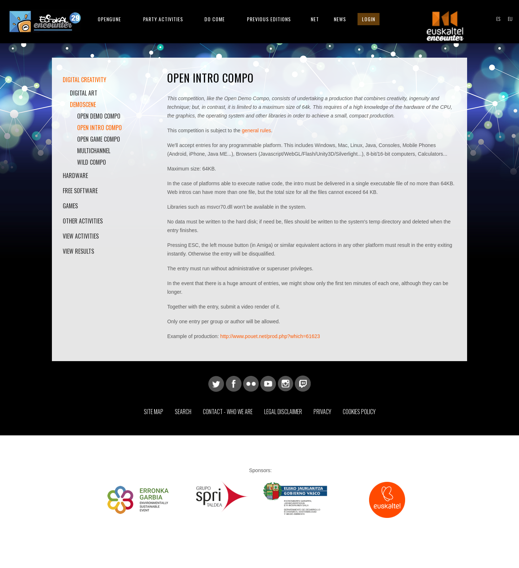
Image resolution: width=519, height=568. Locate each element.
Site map (153, 411)
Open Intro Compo (99, 127)
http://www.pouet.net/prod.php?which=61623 (270, 336)
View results (78, 251)
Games (70, 205)
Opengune (109, 19)
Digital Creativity (84, 79)
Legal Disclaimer (283, 411)
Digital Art (83, 93)
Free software (80, 190)
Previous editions (269, 19)
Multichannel (93, 150)
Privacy (322, 411)
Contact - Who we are (228, 411)
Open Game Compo (98, 139)
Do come (214, 19)
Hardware (75, 175)
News (340, 19)
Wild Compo (91, 162)
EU (510, 18)
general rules (256, 130)
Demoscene (83, 104)
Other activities (83, 221)
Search (183, 411)
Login (368, 19)
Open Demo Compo (98, 116)
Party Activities (163, 19)
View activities (81, 236)
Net (315, 19)
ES (498, 18)
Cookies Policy (359, 411)
